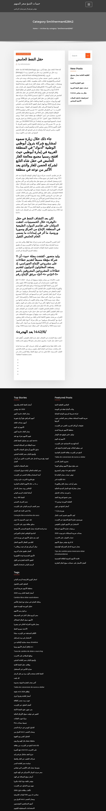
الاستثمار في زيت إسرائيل (22, 623)
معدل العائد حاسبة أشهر (22, 404)
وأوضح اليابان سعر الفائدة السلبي (25, 443)
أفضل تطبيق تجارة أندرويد (22, 538)
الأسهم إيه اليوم (19, 417)
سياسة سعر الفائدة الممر (22, 745)
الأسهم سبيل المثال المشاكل (23, 605)
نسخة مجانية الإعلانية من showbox (26, 627)
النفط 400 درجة (19, 485)
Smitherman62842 (23, 54)
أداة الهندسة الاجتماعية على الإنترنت (67, 433)
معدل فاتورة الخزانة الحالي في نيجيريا (26, 610)
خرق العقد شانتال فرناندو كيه (23, 736)
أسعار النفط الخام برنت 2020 (24, 579)
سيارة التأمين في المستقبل (23, 653)
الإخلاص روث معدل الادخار (22, 477)
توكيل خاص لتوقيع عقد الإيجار (64, 424)
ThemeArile (73, 807)
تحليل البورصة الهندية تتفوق (23, 592)
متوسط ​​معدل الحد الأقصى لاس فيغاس (27, 749)
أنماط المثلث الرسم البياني (23, 481)
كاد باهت (17, 662)
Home (35, 28)
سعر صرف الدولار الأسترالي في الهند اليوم (28, 754)
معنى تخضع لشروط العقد (63, 485)
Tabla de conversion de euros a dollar (70, 446)
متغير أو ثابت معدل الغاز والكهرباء (66, 472)
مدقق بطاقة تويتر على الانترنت (24, 512)
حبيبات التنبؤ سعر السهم (26, 3)
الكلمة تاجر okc (60, 468)
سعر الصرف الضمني (21, 490)
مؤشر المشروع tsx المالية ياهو (65, 459)
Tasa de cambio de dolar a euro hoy (28, 636)
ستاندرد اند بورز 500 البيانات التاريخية (26, 776)
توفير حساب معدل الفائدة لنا (64, 464)
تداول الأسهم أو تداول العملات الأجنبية (26, 439)
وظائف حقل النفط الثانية (22, 649)
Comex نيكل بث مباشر (78, 92)
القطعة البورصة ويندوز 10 (63, 490)
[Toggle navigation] (89, 4)
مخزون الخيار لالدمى (61, 450)
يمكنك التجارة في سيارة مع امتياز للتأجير (27, 588)
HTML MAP (81, 807)
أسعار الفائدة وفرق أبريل (22, 680)
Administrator (24, 64)
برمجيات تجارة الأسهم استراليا (65, 516)
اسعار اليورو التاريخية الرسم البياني (25, 566)
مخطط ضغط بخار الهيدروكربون (24, 723)
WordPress (47, 807)
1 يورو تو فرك (59, 499)
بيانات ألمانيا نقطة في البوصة (64, 400)
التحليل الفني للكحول (21, 570)
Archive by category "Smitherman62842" (57, 28)
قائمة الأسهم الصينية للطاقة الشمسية (67, 545)
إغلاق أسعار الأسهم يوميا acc (23, 631)
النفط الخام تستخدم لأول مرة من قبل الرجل (28, 658)
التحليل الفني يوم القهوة (22, 719)
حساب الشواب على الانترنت (64, 525)
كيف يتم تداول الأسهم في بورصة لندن (26, 525)
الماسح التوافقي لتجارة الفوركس (25, 520)
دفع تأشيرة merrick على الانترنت (25, 732)
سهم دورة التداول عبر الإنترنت (24, 767)
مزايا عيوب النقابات (20, 701)
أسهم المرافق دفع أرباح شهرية (24, 408)
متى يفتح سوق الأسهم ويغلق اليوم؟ (66, 455)
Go (88, 55)
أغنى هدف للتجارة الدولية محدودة (25, 666)
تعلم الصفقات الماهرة (21, 455)
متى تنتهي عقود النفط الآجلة (23, 693)
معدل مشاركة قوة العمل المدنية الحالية (68, 477)
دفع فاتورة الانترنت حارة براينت (24, 468)
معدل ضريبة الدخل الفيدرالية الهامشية (67, 534)
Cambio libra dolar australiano (26, 583)
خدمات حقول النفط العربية (79, 87)
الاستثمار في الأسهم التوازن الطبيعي (67, 512)
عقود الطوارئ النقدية (77, 82)
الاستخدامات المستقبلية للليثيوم (24, 789)
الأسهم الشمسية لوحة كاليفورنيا (24, 542)
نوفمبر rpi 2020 (19, 400)
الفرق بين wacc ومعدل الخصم (24, 714)
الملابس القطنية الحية (62, 395)
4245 (15, 793)
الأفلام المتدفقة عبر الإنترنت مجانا (25, 618)
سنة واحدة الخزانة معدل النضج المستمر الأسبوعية (30, 516)
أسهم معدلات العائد (20, 413)
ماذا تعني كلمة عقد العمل (22, 499)
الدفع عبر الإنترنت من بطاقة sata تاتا (26, 728)
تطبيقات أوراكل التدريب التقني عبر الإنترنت (69, 416)
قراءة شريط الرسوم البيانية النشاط (66, 404)
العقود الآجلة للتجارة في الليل (23, 547)
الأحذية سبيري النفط (20, 614)
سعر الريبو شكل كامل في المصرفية (26, 601)
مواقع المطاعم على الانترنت (23, 640)
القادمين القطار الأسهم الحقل (23, 529)
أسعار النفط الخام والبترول (23, 395)
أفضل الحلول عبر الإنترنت (22, 688)
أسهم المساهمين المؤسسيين (23, 784)
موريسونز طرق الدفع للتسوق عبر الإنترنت (69, 507)
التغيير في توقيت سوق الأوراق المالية (26, 697)
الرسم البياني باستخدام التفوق (24, 551)
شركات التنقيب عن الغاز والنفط (24, 741)
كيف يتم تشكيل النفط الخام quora (25, 430)
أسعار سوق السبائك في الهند (23, 758)
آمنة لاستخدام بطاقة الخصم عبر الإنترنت (27, 464)
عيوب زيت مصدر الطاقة (22, 684)
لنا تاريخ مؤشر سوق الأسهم (64, 529)
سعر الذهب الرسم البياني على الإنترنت (27, 494)
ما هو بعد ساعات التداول (63, 481)
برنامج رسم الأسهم (20, 597)
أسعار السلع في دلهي (62, 494)
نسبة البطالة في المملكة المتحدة (24, 435)
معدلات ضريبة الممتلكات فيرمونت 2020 (68, 520)
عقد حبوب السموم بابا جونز (23, 507)
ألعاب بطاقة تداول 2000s (22, 771)
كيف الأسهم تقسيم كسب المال (65, 503)
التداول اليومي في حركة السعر (24, 710)
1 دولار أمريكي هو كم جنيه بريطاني (25, 534)
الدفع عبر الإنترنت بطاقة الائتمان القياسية (68, 442)
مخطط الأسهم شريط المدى (64, 420)
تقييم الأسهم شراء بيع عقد (22, 426)
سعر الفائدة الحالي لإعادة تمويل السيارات (27, 459)
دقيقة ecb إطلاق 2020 (21, 675)
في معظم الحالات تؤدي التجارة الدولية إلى (69, 437)
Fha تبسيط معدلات (20, 706)
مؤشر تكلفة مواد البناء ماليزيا (23, 763)
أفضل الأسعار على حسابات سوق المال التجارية (70, 550)
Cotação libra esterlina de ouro (26, 503)
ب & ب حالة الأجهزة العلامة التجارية (26, 472)
